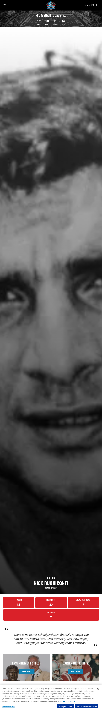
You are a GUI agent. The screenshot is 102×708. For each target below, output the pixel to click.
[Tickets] (89, 5)
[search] (97, 5)
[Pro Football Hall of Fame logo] (51, 5)
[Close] (98, 695)
